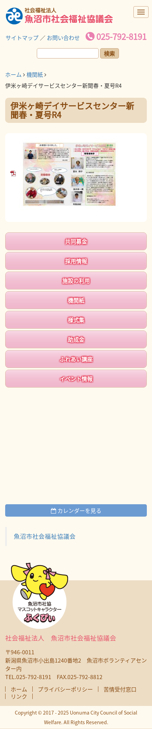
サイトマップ (22, 37)
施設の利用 (76, 280)
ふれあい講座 (76, 359)
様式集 (76, 320)
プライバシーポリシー (65, 689)
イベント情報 (76, 378)
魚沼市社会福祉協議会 (45, 536)
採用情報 (76, 261)
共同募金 (76, 241)
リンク (19, 696)
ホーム (13, 74)
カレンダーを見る (76, 510)
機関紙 (34, 74)
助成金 (76, 339)
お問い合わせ (63, 37)
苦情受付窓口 (120, 689)
